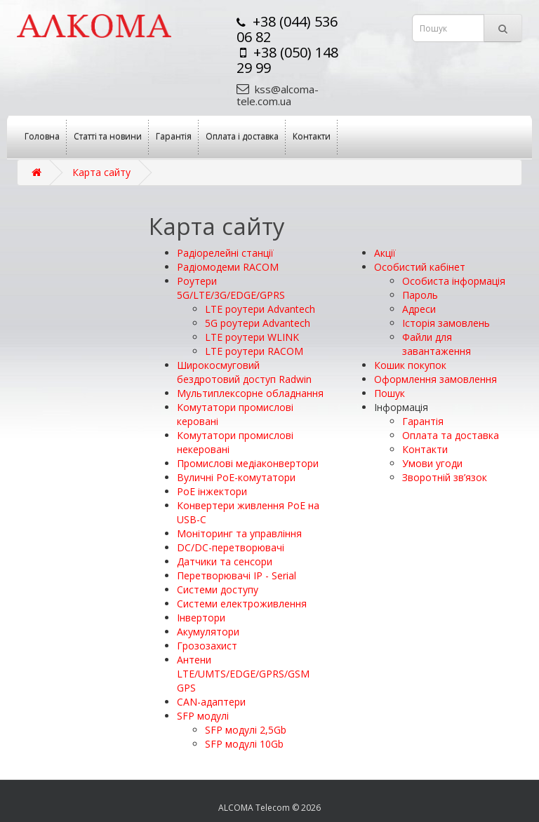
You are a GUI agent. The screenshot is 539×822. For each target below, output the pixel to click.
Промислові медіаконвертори (248, 463)
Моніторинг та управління (239, 533)
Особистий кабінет (419, 267)
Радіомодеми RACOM (228, 267)
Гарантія (174, 136)
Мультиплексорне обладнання (250, 393)
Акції (385, 253)
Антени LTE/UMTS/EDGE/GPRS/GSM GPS (243, 673)
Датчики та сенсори (224, 561)
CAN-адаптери (211, 701)
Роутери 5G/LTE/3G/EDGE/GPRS (231, 288)
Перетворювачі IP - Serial (236, 575)
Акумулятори (208, 631)
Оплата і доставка (242, 136)
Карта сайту (101, 172)
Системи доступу (217, 589)
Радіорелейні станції (225, 253)
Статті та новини (108, 136)
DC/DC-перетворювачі (230, 547)
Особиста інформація (453, 281)
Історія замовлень (446, 323)
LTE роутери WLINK (252, 337)
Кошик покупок (410, 365)
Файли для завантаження (436, 344)
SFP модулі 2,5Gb (245, 729)
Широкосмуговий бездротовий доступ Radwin (244, 372)
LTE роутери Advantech (260, 309)
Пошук (389, 393)
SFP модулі (203, 715)
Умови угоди (432, 463)
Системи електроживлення (242, 603)
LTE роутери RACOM (254, 351)
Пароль (420, 295)
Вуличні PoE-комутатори (236, 477)
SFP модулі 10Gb (244, 743)
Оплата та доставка (450, 435)
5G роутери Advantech (257, 323)
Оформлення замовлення (435, 379)
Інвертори (201, 617)
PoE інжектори (212, 491)
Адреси (419, 309)
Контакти (312, 136)
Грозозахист (207, 645)
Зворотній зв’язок (444, 477)
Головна (42, 136)
